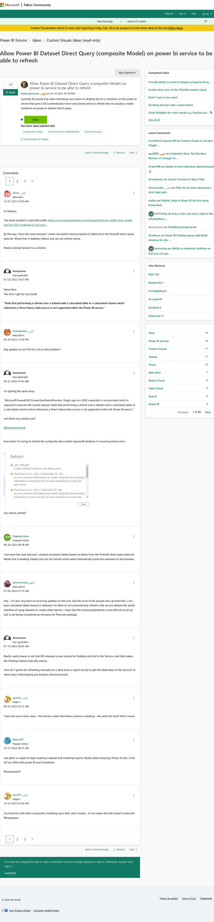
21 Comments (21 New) (34, 139)
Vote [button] (12, 92)
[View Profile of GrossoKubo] (155, 179)
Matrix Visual (157, 380)
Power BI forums (13, 40)
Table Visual (156, 388)
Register (169, 13)
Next (208, 412)
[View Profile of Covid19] (153, 140)
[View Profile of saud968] (153, 153)
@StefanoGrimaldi (14, 427)
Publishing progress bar (182, 227)
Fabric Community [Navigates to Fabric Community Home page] (37, 5)
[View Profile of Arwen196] (154, 166)
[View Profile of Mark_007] (18, 739)
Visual (152, 364)
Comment (10, 873)
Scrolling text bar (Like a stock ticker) (170, 105)
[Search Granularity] (109, 21)
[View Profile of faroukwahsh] (20, 331)
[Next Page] (31, 181)
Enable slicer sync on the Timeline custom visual (177, 89)
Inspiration (74, 4)
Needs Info (155, 282)
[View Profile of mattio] (152, 200)
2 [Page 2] (17, 181)
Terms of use (189, 898)
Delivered (154, 316)
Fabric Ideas (175, 28)
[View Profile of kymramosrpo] (20, 582)
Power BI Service (93, 131)
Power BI (154, 404)
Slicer (152, 333)
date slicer (155, 372)
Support (150, 4)
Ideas (89, 4)
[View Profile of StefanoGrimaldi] (30, 93)
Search (153, 396)
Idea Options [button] (126, 72)
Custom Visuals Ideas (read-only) (73, 40)
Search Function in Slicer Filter (186, 179)
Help (193, 13)
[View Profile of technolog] (161, 213)
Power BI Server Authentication (63, 131)
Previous (183, 412)
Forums (59, 4)
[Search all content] (167, 21)
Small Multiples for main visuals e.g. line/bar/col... (179, 112)
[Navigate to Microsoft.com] (9, 5)
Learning (134, 4)
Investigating (156, 291)
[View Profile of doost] (16, 192)
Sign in (182, 13)
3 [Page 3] (25, 181)
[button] (133, 192)
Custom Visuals (158, 349)
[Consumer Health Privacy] (46, 910)
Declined (154, 307)
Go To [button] (205, 13)
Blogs (121, 4)
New (35, 119)
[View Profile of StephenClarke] (21, 536)
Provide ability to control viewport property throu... (179, 82)
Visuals (153, 357)
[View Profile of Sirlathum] (154, 235)
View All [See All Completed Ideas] (154, 120)
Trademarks (206, 898)
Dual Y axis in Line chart (162, 97)
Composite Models (33, 131)
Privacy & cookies (169, 898)
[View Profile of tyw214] (17, 698)
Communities (105, 4)
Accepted (154, 299)
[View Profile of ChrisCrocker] (156, 187)
